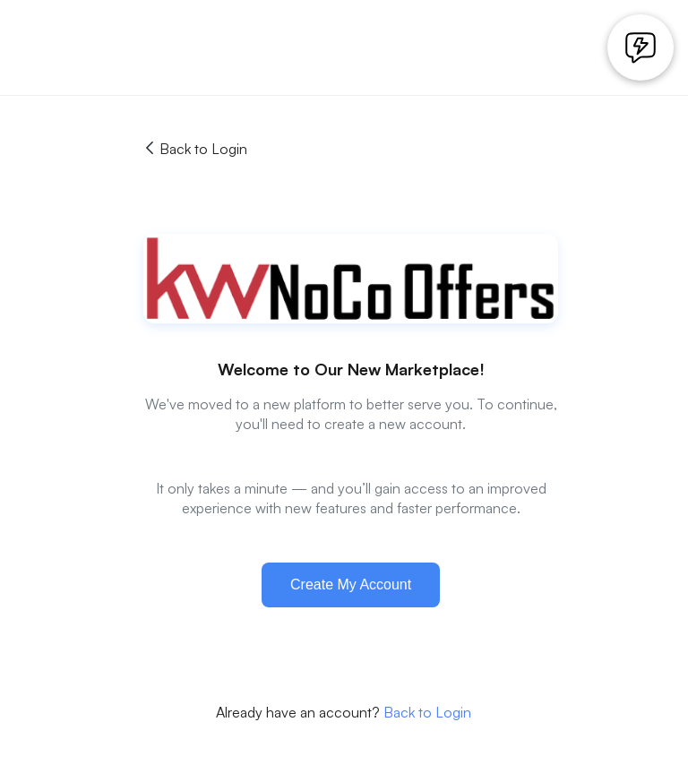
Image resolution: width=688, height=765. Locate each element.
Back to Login (195, 149)
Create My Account (350, 584)
